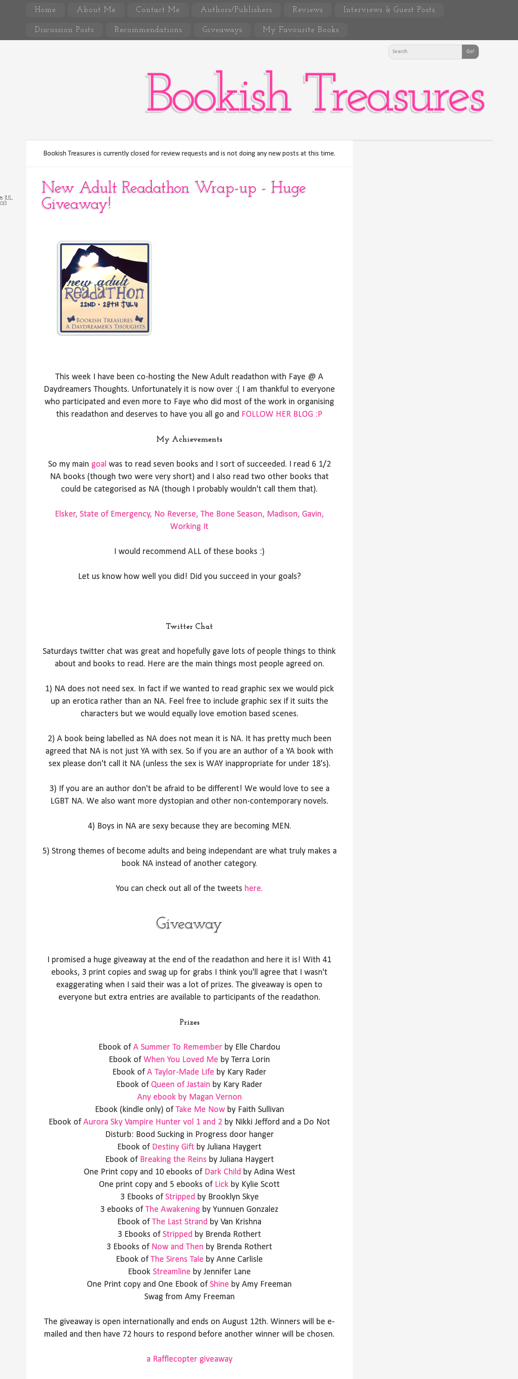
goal (98, 464)
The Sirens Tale (177, 1259)
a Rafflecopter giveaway (189, 1359)
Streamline (172, 1272)
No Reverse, (176, 514)
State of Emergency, (116, 514)
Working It (189, 526)
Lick (220, 1184)
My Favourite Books (301, 30)
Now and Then (177, 1247)
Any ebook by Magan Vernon (189, 1097)
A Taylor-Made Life (180, 1072)
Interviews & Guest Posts (389, 10)
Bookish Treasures (314, 97)
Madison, (283, 514)
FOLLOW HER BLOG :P (281, 414)
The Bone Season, (232, 514)
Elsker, (66, 514)
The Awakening (172, 1209)
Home (45, 10)
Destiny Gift (173, 1147)
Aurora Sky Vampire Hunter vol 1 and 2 (152, 1122)
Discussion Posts (64, 30)
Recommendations (148, 30)
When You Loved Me (180, 1059)
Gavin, (313, 514)
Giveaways (222, 30)
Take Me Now (200, 1109)
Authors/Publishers (236, 10)
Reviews (308, 10)
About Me (96, 10)
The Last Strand (180, 1222)
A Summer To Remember (177, 1047)
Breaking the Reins (173, 1159)
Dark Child (222, 1172)
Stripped (180, 1197)
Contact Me (158, 10)
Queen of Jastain (180, 1084)
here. (254, 888)
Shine (219, 1284)
